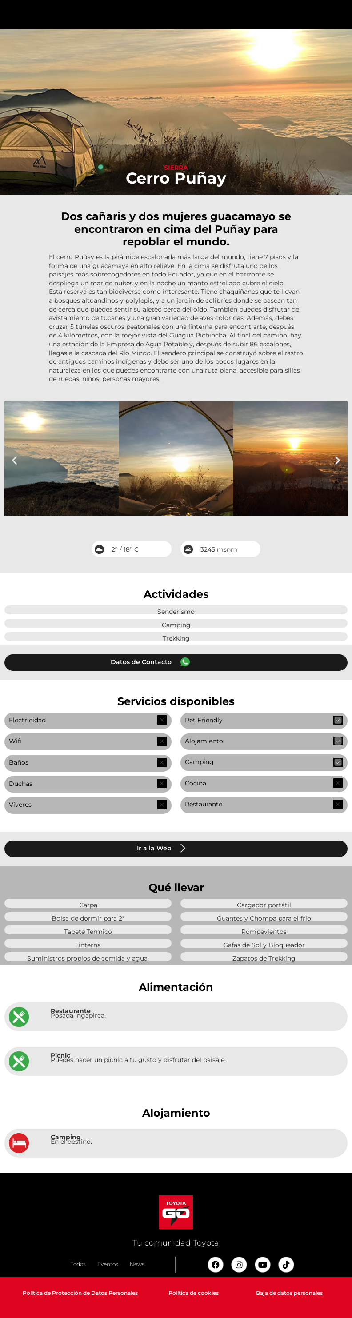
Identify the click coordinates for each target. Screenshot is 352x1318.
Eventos (107, 1264)
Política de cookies (193, 1293)
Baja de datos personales (289, 1293)
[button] (14, 459)
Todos (78, 1264)
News (137, 1264)
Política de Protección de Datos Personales (80, 1293)
